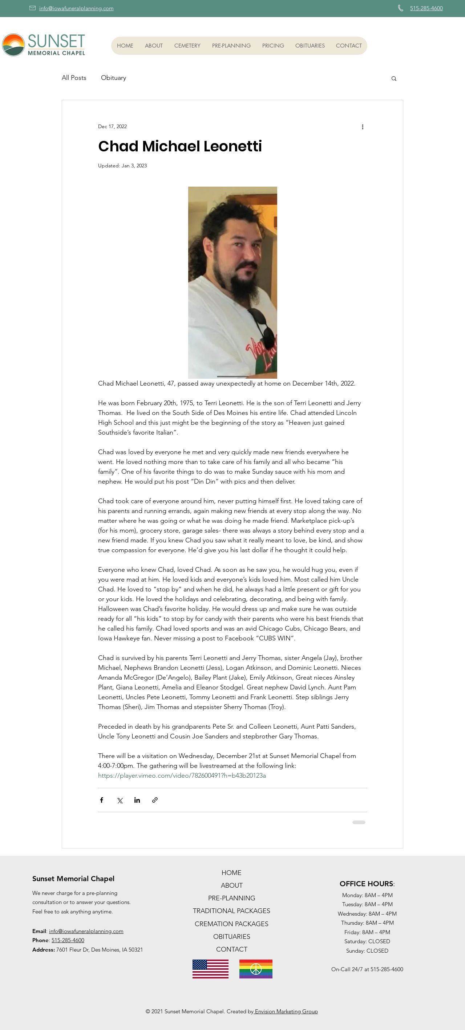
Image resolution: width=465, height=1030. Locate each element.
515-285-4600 (68, 940)
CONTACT (231, 949)
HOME (232, 873)
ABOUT (232, 885)
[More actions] (362, 126)
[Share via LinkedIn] (137, 800)
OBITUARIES (231, 937)
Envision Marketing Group (286, 1011)
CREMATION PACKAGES (231, 924)
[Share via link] (154, 800)
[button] (153, 46)
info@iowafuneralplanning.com (86, 931)
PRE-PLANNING (231, 898)
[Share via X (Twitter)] (119, 800)
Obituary (113, 78)
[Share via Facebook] (101, 800)
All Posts (74, 78)
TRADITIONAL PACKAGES (231, 911)
